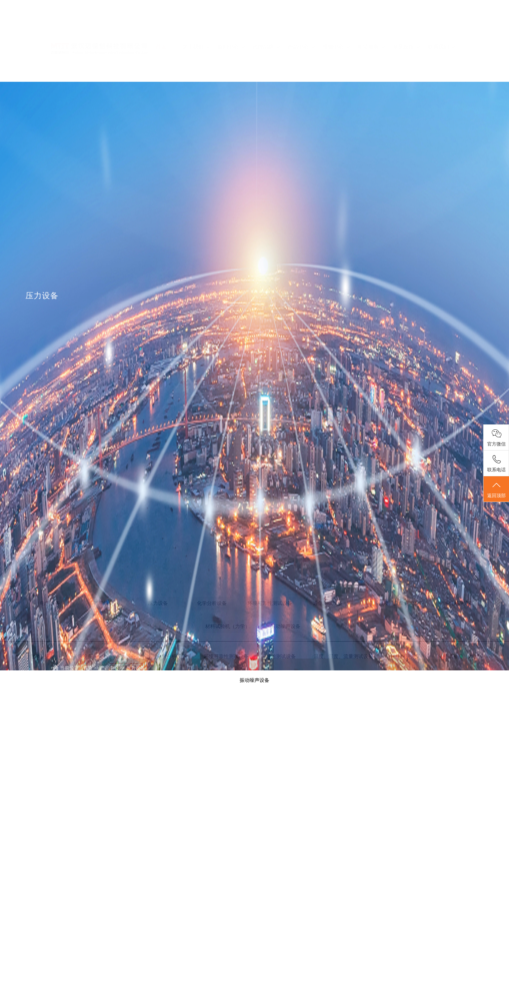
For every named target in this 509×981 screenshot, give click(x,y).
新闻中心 (231, 22)
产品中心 (301, 22)
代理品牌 (266, 22)
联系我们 (441, 22)
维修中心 (336, 22)
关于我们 (196, 22)
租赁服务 (371, 22)
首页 (161, 22)
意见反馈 (406, 22)
